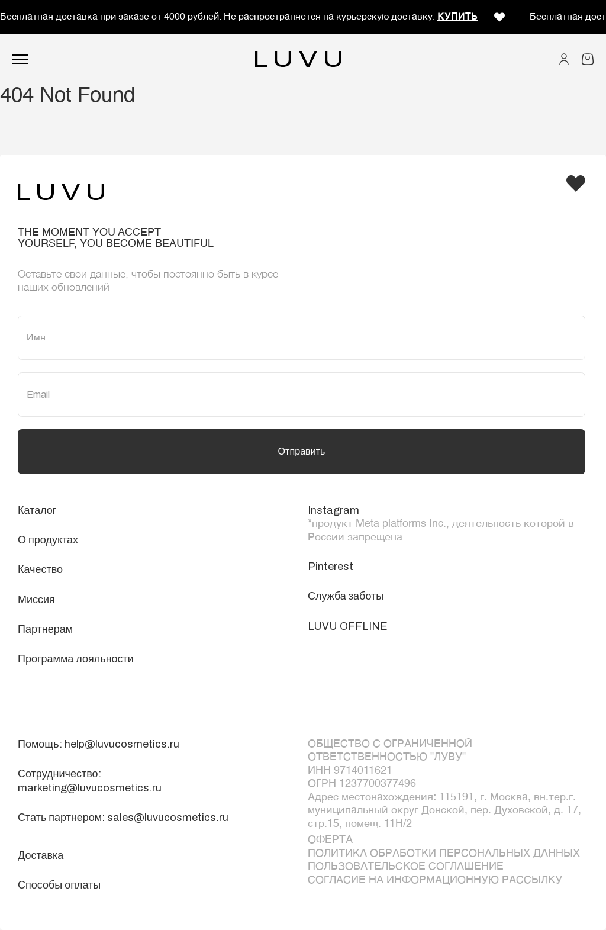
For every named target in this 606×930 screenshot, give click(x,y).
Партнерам (45, 629)
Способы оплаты (59, 885)
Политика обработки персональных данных (444, 853)
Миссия (36, 600)
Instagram (333, 510)
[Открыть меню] (20, 59)
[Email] (301, 394)
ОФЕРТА (330, 840)
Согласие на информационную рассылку (435, 880)
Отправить (301, 451)
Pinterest (330, 566)
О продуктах (48, 540)
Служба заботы (345, 596)
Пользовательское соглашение (406, 866)
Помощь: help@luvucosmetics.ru (98, 744)
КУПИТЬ (457, 17)
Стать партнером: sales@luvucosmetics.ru (123, 817)
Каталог (37, 510)
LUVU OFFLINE (348, 626)
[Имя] (301, 338)
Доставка (40, 855)
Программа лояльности (76, 659)
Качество (40, 569)
